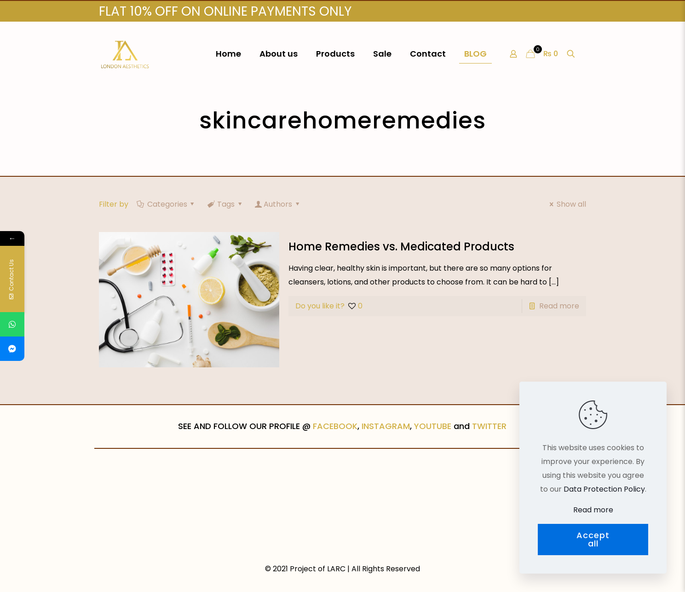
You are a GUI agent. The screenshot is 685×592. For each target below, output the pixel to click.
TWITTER (489, 426)
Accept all (593, 539)
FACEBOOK (335, 426)
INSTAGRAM (386, 426)
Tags (225, 204)
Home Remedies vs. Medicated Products (401, 246)
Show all (566, 204)
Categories (166, 204)
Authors (278, 204)
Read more (559, 306)
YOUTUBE (432, 426)
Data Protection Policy (604, 489)
